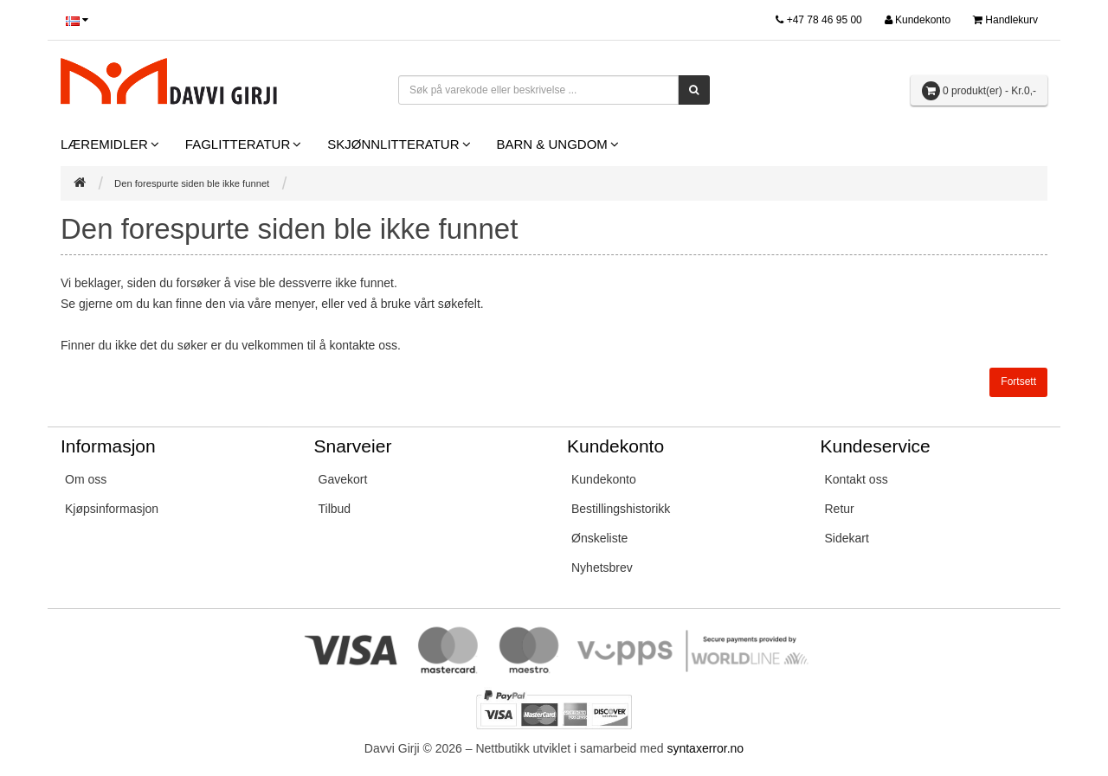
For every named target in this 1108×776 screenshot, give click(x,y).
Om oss (85, 479)
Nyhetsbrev (602, 567)
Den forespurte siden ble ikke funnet (191, 183)
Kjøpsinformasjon (111, 509)
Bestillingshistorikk (620, 509)
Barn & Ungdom (552, 144)
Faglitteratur (237, 144)
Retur (839, 509)
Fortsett (1018, 381)
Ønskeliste (599, 538)
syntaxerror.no (705, 748)
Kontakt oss (856, 479)
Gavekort (343, 479)
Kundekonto (603, 479)
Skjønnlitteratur (393, 144)
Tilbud (335, 509)
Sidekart (847, 538)
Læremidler (104, 144)
